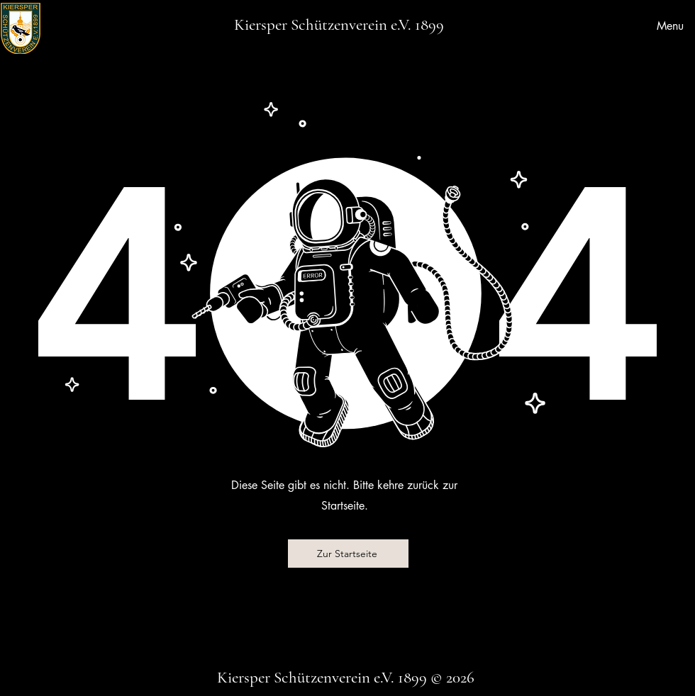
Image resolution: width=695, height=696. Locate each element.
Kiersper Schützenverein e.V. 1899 (339, 25)
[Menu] (666, 25)
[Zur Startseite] (348, 553)
